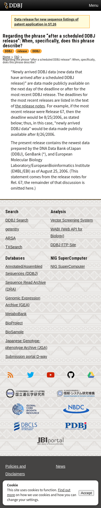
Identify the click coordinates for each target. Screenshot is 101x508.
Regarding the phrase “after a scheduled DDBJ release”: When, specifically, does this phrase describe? (49, 60)
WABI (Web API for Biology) (66, 232)
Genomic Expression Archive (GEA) (22, 301)
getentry (12, 229)
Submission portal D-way (26, 356)
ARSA (10, 238)
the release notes (30, 105)
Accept (86, 493)
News (60, 466)
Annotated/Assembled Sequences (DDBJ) (23, 269)
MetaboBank (16, 314)
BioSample (14, 332)
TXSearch (13, 247)
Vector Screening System (72, 220)
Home (6, 57)
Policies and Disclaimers (15, 470)
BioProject (14, 323)
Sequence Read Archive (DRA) (25, 285)
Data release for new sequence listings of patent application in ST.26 (46, 21)
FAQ (16, 57)
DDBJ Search (16, 220)
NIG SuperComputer (68, 266)
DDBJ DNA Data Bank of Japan (13, 5)
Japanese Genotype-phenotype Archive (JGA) (26, 344)
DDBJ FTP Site (63, 245)
